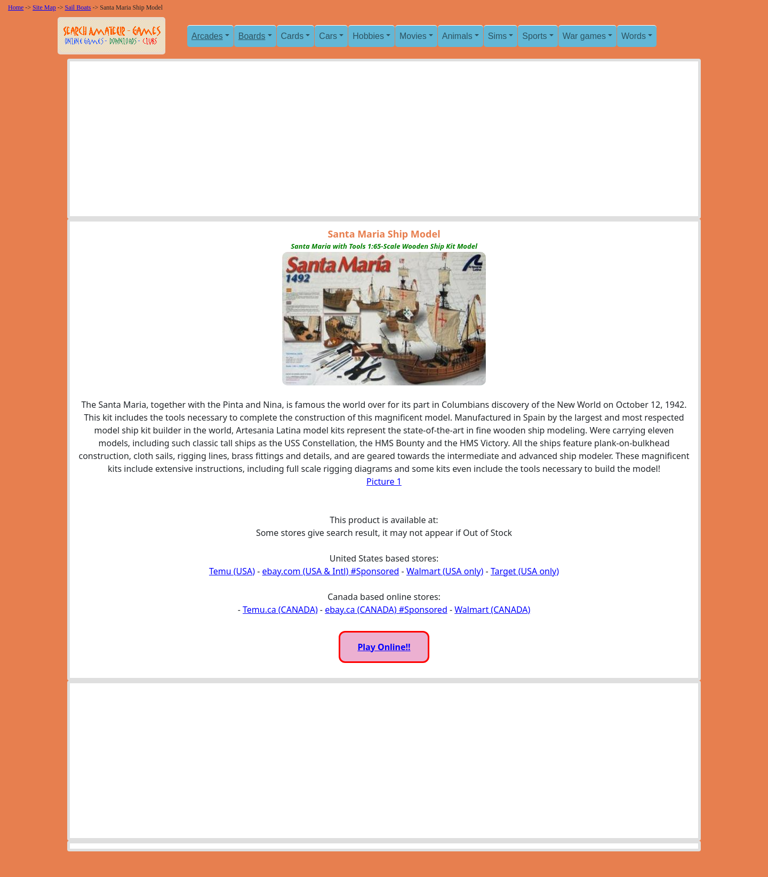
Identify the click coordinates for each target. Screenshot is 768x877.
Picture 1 (384, 481)
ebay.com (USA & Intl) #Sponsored (330, 571)
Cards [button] (292, 36)
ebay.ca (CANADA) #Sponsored (386, 609)
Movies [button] (413, 36)
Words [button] (633, 36)
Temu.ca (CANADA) (280, 609)
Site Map (44, 7)
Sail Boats (78, 7)
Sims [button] (497, 36)
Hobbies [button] (368, 36)
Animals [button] (457, 36)
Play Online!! (383, 647)
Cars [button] (328, 36)
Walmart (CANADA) (492, 609)
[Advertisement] (384, 141)
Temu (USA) (232, 571)
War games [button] (584, 36)
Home (15, 7)
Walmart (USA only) (444, 571)
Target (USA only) (525, 571)
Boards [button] (252, 36)
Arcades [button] (207, 36)
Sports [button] (534, 36)
